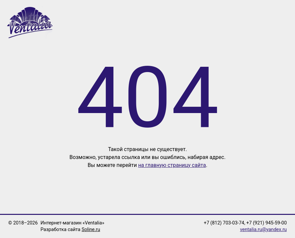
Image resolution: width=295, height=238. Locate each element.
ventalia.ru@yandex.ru (263, 229)
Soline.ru (91, 229)
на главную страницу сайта (172, 165)
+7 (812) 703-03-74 (224, 223)
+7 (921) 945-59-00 (266, 223)
